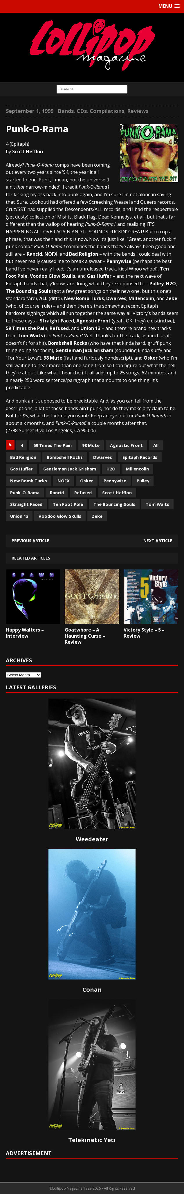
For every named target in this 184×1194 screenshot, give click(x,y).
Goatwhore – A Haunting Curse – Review (85, 636)
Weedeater (92, 839)
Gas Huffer (21, 469)
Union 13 (19, 516)
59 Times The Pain (52, 445)
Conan (92, 989)
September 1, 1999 (29, 110)
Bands (66, 110)
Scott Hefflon (117, 492)
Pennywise (115, 481)
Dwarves (102, 457)
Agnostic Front (126, 445)
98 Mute (91, 445)
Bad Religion (23, 457)
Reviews (137, 110)
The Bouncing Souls (114, 504)
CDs (82, 110)
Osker (86, 481)
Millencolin (137, 469)
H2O (111, 469)
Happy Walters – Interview (25, 633)
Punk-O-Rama (24, 492)
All (155, 445)
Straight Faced (26, 504)
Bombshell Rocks (65, 457)
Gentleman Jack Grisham (69, 469)
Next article (157, 540)
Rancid (57, 492)
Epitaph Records (139, 457)
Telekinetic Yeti (92, 1140)
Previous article (30, 540)
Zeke (97, 516)
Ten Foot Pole (68, 504)
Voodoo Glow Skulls (60, 516)
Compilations (107, 110)
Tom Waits (157, 504)
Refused (83, 492)
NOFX (63, 481)
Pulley (143, 481)
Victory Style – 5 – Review (144, 633)
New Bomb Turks (28, 481)
